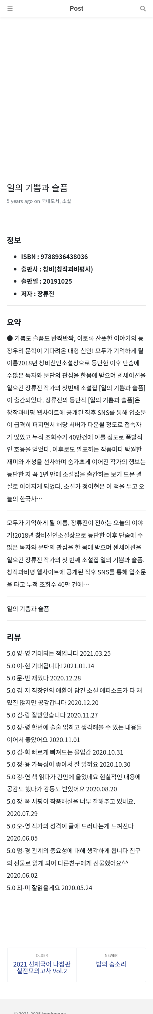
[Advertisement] (76, 93)
